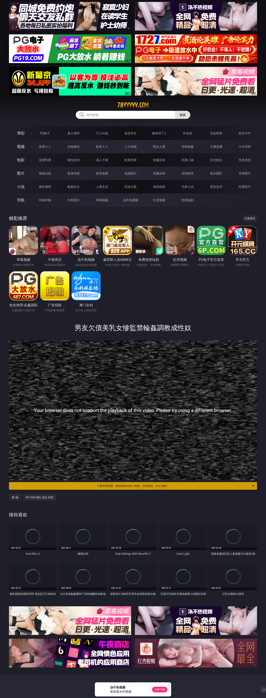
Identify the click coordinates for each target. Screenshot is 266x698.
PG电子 (45, 133)
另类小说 (187, 187)
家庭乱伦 (73, 187)
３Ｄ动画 (130, 146)
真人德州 (73, 133)
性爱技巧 (245, 187)
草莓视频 (102, 200)
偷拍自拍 (73, 160)
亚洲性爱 (45, 160)
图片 (21, 173)
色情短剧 (187, 200)
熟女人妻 (159, 146)
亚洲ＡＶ (45, 146)
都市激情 (45, 187)
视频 (21, 146)
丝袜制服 (187, 146)
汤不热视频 (130, 200)
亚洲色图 (73, 173)
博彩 (21, 133)
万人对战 (102, 133)
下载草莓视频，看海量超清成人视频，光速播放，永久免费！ (176, 486)
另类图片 (245, 173)
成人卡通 (102, 160)
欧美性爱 (130, 160)
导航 (21, 200)
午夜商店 (73, 200)
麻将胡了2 (159, 133)
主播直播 (216, 146)
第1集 (15, 497)
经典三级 (187, 160)
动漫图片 (130, 173)
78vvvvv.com (133, 105)
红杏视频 (159, 200)
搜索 (183, 115)
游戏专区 (130, 133)
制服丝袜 (159, 160)
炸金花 (187, 133)
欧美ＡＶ (102, 146)
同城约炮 (45, 200)
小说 (21, 186)
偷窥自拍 (45, 173)
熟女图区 (216, 173)
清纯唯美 (187, 173)
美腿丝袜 (159, 173)
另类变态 (245, 160)
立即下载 (159, 689)
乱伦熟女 (216, 160)
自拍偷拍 (73, 146)
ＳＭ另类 (245, 146)
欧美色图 (102, 173)
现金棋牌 (216, 133)
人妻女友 (102, 187)
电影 (21, 159)
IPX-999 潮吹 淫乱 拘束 (39, 497)
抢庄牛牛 (245, 133)
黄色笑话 (216, 187)
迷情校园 (159, 187)
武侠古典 (130, 187)
